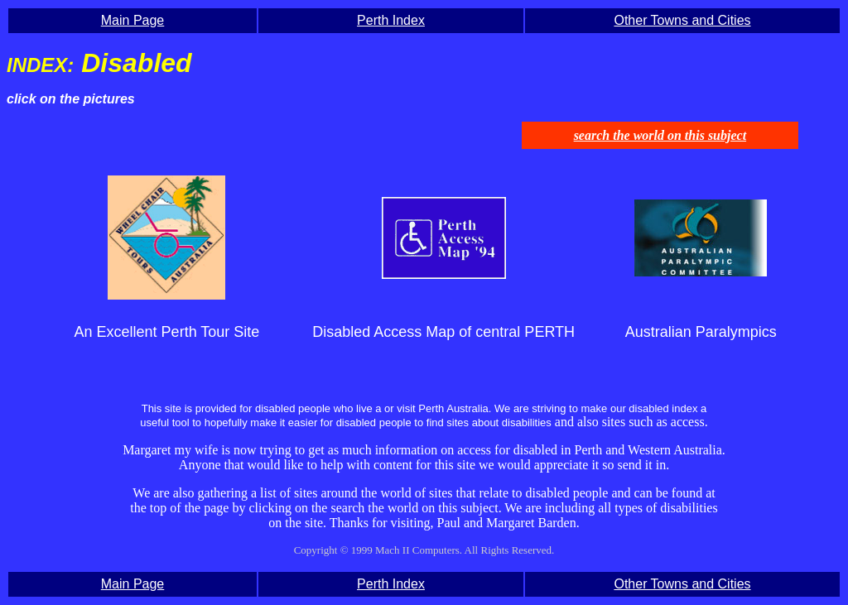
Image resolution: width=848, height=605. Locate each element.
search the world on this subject (660, 135)
